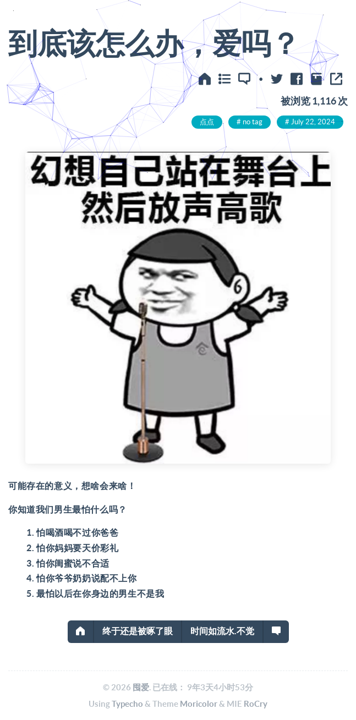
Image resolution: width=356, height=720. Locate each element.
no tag (252, 122)
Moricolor (198, 703)
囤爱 (141, 687)
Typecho (127, 703)
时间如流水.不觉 (222, 631)
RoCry (255, 703)
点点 (207, 122)
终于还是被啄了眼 (137, 631)
